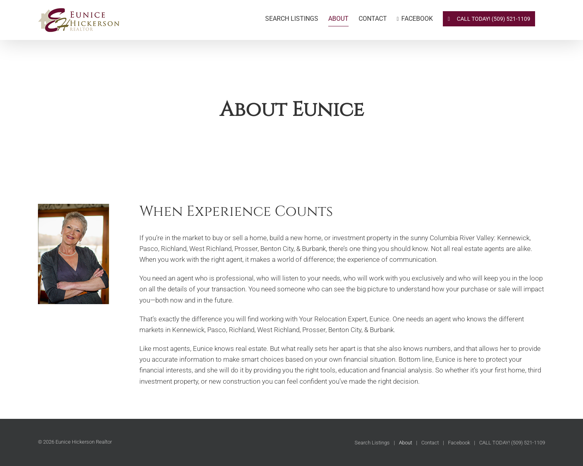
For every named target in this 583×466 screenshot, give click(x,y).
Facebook (459, 443)
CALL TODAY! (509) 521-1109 (512, 443)
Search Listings (372, 443)
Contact (430, 443)
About (405, 443)
